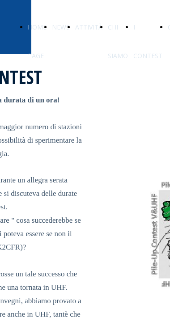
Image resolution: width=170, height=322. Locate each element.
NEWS (61, 27)
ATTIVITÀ (88, 27)
